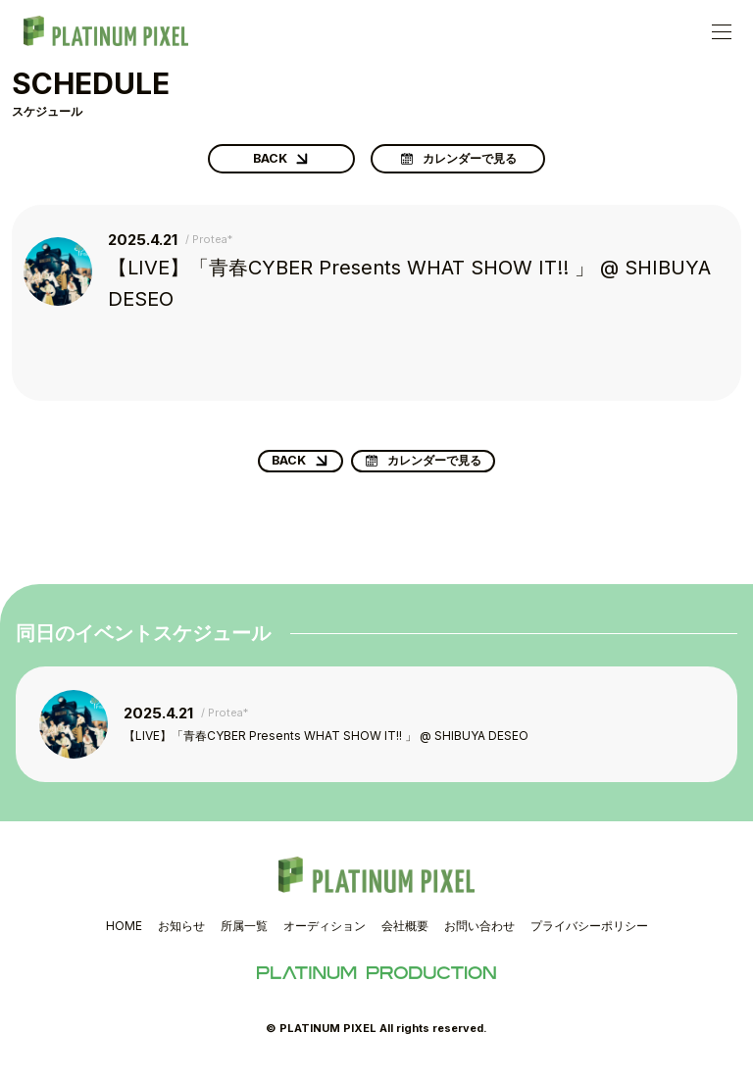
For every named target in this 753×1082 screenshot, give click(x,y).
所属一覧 (244, 937)
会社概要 (404, 937)
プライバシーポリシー (589, 937)
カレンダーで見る (469, 162)
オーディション (324, 937)
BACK (266, 162)
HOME (124, 937)
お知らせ (181, 937)
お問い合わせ (479, 937)
